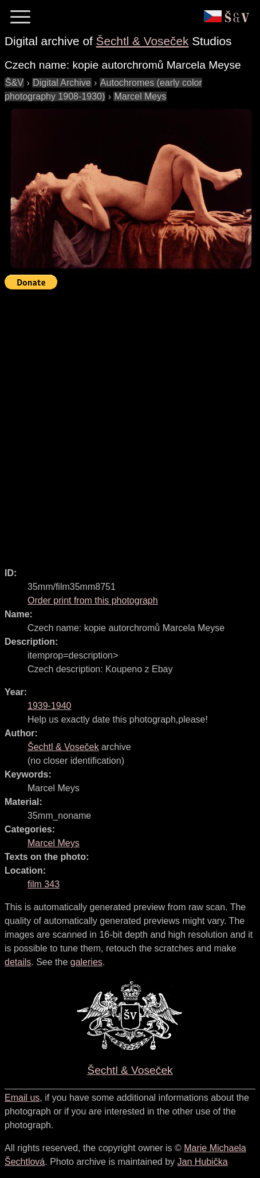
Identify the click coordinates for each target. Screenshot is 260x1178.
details (18, 962)
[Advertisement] (130, 423)
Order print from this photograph (92, 600)
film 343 (43, 884)
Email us (22, 1097)
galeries (86, 962)
